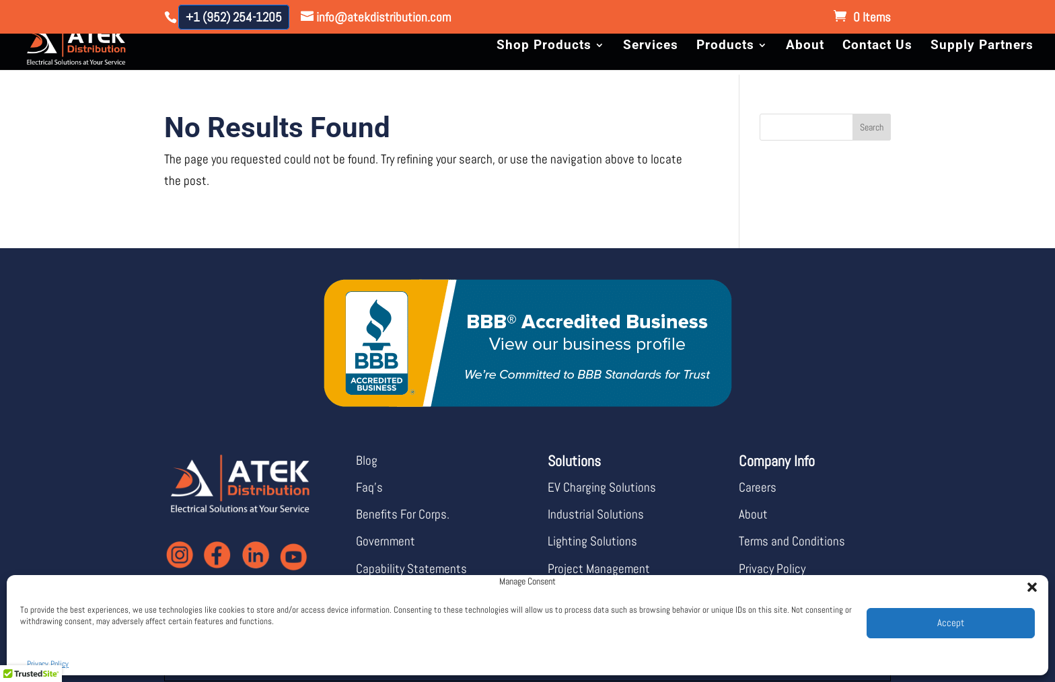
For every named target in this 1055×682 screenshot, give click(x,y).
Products (725, 46)
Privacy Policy (48, 663)
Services (650, 46)
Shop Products (544, 46)
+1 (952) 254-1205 (234, 17)
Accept (950, 622)
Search (871, 127)
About (805, 46)
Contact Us (877, 46)
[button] (1028, 583)
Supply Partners (982, 46)
